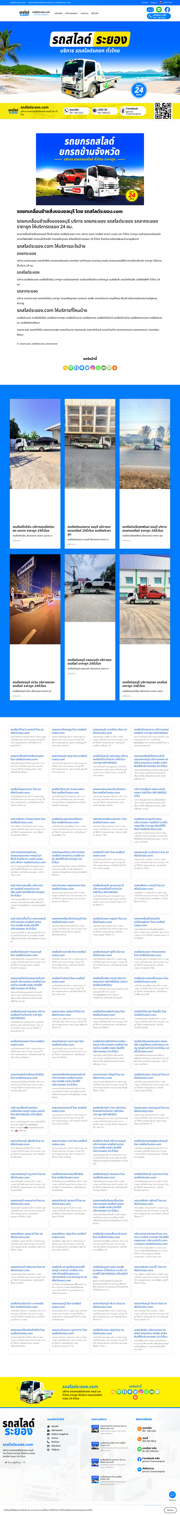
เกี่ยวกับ (95, 13)
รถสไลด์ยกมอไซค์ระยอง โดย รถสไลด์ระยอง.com (109, 1013)
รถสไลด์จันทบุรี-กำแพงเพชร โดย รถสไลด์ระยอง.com (68, 791)
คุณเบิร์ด (74, 110)
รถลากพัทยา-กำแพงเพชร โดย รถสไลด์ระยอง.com (28, 820)
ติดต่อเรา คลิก (159, 15)
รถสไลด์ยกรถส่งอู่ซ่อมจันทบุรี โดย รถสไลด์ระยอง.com (150, 1142)
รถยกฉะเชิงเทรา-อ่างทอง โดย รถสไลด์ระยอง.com (113, 1427)
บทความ (84, 13)
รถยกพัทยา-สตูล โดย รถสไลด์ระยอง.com (69, 1235)
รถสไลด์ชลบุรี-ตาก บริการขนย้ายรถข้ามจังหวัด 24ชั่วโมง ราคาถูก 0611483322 (109, 1110)
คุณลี (145, 1438)
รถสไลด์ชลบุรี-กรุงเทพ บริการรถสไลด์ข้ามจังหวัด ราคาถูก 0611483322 (28, 1014)
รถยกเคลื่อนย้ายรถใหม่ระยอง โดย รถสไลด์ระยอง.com (27, 757)
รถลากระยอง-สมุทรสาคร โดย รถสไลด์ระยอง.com (68, 887)
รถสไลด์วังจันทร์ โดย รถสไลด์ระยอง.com (68, 980)
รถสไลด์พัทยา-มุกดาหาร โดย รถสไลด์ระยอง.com (112, 1461)
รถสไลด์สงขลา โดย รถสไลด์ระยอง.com (111, 1478)
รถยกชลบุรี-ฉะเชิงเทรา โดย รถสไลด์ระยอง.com (151, 854)
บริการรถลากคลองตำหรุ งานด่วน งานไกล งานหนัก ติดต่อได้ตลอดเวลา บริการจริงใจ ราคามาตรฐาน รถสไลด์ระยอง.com (151, 1239)
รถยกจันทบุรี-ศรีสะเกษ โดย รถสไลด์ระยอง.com (28, 1268)
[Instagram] (92, 367)
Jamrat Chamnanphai (133, 113)
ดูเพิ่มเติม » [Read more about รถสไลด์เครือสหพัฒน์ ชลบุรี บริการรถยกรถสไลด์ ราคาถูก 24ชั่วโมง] (127, 540)
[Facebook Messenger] (81, 367)
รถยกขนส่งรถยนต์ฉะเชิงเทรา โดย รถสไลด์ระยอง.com (109, 791)
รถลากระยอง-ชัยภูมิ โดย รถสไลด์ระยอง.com (108, 1076)
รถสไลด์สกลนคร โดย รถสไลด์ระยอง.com (27, 1043)
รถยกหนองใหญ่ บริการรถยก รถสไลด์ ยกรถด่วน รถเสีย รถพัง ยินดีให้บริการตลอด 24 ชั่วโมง (68, 857)
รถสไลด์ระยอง (38, 344)
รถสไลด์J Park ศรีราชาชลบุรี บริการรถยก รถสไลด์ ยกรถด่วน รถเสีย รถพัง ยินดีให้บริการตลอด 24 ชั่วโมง (109, 1146)
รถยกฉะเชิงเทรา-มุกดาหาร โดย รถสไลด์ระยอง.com (69, 1331)
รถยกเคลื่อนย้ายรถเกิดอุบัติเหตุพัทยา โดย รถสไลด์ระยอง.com (149, 921)
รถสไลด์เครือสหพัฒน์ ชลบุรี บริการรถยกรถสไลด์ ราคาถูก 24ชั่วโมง (144, 529)
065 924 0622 (149, 1441)
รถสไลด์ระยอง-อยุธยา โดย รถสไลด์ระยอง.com (110, 920)
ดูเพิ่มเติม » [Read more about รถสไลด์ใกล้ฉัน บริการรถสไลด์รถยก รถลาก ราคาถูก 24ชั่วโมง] (17, 540)
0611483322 (104, 113)
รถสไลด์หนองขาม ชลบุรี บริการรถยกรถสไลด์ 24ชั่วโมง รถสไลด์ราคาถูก (89, 531)
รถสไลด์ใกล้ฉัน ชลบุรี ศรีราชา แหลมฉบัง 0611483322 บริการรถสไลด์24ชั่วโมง (110, 981)
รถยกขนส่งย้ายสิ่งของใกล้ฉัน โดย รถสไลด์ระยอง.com (27, 1076)
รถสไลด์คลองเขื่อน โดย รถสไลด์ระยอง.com (112, 1444)
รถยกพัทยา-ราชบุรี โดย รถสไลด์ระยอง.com (149, 887)
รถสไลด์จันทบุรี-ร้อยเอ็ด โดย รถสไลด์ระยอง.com (150, 1013)
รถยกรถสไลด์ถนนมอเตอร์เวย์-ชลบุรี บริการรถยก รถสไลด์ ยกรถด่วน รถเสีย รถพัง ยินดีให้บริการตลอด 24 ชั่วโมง (28, 983)
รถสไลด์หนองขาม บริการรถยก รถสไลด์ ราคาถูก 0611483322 (151, 731)
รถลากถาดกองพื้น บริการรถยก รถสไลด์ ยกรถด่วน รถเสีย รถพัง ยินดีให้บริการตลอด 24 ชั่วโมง (28, 890)
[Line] (70, 367)
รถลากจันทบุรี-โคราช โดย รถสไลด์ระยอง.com (150, 1305)
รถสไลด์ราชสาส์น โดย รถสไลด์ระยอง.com (69, 953)
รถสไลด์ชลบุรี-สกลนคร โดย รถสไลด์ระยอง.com (109, 1175)
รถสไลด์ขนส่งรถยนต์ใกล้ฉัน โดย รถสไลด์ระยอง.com (67, 1175)
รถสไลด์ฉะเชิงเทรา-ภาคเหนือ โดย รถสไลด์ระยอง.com (27, 1305)
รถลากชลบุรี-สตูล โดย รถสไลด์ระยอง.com (69, 757)
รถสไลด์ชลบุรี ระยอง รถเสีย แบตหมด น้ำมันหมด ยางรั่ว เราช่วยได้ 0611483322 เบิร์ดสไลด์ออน (110, 1272)
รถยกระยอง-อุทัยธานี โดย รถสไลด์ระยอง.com (68, 1013)
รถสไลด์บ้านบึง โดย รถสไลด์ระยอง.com (109, 854)
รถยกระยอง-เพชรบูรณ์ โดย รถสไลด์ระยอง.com (151, 1109)
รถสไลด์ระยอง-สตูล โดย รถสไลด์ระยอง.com (108, 1331)
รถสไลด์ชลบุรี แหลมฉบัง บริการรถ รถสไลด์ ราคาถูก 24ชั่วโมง (90, 662)
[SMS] (109, 367)
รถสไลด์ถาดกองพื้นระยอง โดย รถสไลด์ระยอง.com (151, 980)
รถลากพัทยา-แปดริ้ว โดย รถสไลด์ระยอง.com (150, 1268)
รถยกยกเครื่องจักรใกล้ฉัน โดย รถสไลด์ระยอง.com (28, 1331)
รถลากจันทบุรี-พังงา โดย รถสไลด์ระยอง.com (109, 1305)
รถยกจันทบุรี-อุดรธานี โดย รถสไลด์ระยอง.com (69, 1202)
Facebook (132, 109)
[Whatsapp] (98, 367)
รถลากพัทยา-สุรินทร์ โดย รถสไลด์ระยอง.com (150, 1202)
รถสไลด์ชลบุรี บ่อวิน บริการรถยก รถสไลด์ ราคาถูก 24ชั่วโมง (34, 684)
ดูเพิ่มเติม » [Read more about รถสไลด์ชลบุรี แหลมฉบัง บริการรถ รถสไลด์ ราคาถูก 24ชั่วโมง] (72, 673)
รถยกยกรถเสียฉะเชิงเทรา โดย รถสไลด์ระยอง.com (110, 820)
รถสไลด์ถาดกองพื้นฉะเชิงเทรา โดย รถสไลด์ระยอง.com (110, 1235)
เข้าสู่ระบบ (153, 2)
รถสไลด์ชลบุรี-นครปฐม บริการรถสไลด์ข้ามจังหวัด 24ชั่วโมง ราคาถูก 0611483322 (110, 759)
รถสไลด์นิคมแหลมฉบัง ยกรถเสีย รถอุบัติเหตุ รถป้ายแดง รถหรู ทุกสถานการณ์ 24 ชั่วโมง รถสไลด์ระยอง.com (151, 1046)
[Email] (103, 367)
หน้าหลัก (58, 13)
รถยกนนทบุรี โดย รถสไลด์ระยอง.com (66, 1305)
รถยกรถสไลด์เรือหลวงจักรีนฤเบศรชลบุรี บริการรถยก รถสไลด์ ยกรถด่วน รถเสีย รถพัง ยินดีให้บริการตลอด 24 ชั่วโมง (151, 761)
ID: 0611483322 (150, 1451)
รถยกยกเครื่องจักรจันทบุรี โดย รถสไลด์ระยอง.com (69, 920)
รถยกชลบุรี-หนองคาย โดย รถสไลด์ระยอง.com (28, 1202)
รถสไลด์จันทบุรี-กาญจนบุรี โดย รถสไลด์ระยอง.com (26, 953)
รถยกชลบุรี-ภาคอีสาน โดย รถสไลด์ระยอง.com (110, 731)
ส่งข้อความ (148, 1468)
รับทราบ (168, 1510)
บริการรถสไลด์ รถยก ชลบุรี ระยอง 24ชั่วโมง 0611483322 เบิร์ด (150, 792)
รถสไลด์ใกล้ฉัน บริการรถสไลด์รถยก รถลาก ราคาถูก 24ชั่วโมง (33, 529)
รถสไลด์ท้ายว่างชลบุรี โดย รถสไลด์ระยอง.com (27, 731)
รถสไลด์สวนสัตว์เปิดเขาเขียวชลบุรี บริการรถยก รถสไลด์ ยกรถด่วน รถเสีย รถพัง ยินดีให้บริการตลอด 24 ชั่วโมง (110, 1046)
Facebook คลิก (151, 1458)
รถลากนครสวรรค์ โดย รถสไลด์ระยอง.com (69, 1109)
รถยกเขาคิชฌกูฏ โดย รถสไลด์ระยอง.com (69, 731)
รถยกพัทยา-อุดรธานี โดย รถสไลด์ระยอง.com (27, 1235)
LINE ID (102, 110)
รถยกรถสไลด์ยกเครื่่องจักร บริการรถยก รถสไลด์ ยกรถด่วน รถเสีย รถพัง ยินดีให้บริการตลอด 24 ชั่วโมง (108, 1205)
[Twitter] (87, 367)
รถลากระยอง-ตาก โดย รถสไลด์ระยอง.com (69, 1142)
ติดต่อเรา (145, 2)
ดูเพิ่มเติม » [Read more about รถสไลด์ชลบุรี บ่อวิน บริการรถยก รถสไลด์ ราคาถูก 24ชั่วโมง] (17, 696)
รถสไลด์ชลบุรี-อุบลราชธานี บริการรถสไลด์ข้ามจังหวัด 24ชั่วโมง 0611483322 (108, 888)
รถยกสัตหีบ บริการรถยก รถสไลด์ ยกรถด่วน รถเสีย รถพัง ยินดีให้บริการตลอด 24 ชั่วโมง (150, 1333)
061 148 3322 (159, 18)
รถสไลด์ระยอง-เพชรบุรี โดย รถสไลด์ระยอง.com (151, 1076)
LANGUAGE (167, 2)
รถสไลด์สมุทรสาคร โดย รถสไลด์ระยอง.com (26, 791)
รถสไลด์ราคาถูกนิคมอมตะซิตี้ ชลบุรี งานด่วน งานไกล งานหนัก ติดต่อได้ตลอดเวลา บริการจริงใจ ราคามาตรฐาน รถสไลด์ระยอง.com (69, 1273)
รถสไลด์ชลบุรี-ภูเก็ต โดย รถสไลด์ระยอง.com (109, 953)
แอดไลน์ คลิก (149, 1448)
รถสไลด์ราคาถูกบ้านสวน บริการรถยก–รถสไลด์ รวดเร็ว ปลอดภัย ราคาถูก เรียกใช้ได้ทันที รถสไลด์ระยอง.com (151, 824)
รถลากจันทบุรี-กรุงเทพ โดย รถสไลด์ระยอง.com (28, 1175)
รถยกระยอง (25, 344)
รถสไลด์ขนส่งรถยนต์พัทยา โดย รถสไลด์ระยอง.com (67, 820)
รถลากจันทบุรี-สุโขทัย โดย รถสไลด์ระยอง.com (27, 1142)
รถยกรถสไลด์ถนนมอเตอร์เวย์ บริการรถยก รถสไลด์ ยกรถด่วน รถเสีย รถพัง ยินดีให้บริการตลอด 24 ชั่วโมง (68, 1079)
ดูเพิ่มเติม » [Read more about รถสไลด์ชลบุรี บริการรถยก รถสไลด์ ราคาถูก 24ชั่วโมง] (127, 696)
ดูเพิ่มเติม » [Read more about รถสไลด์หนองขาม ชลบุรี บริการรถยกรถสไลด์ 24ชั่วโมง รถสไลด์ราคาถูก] (72, 544)
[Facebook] (76, 367)
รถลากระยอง (52, 344)
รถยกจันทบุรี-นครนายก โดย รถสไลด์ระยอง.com (68, 1043)
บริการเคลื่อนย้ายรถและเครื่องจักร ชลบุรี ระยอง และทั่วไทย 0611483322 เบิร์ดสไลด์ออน (28, 1112)
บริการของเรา (71, 13)
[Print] (114, 367)
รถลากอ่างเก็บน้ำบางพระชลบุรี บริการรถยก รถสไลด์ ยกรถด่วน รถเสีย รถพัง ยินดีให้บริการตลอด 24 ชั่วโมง (28, 923)
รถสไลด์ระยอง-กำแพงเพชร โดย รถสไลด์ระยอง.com (150, 953)
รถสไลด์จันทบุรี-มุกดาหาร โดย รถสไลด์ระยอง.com (151, 1175)
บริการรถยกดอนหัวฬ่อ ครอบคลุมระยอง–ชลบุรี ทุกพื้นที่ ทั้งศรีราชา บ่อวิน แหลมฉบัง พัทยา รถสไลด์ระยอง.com (28, 857)
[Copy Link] (65, 367)
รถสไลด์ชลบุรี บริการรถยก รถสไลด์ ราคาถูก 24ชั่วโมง (144, 684)
